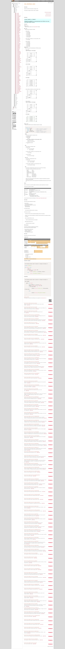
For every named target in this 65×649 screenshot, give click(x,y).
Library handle (35, 26)
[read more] (31, 323)
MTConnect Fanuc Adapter (48, 12)
